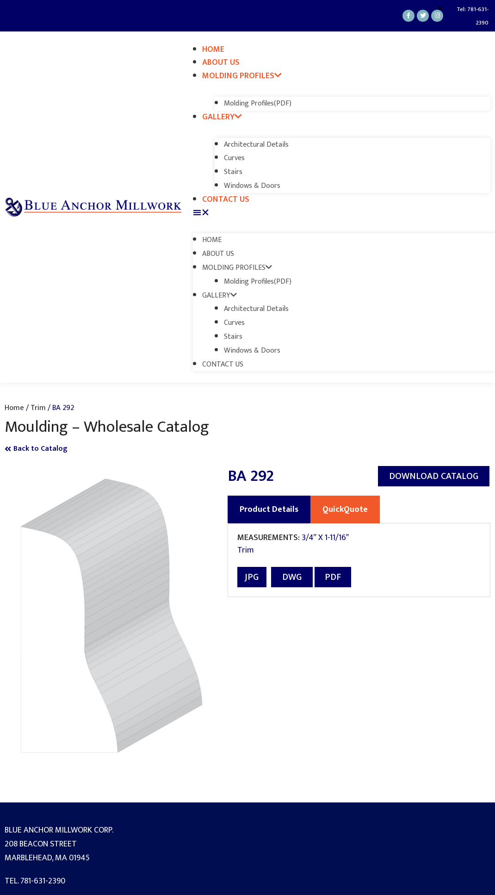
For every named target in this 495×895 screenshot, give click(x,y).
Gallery (222, 117)
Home (213, 49)
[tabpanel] (359, 560)
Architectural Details (256, 144)
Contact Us (225, 199)
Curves (234, 158)
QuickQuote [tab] (345, 509)
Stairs (233, 172)
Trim (38, 407)
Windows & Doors (252, 186)
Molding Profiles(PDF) (257, 103)
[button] (341, 213)
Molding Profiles (242, 76)
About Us (221, 62)
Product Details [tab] (269, 509)
